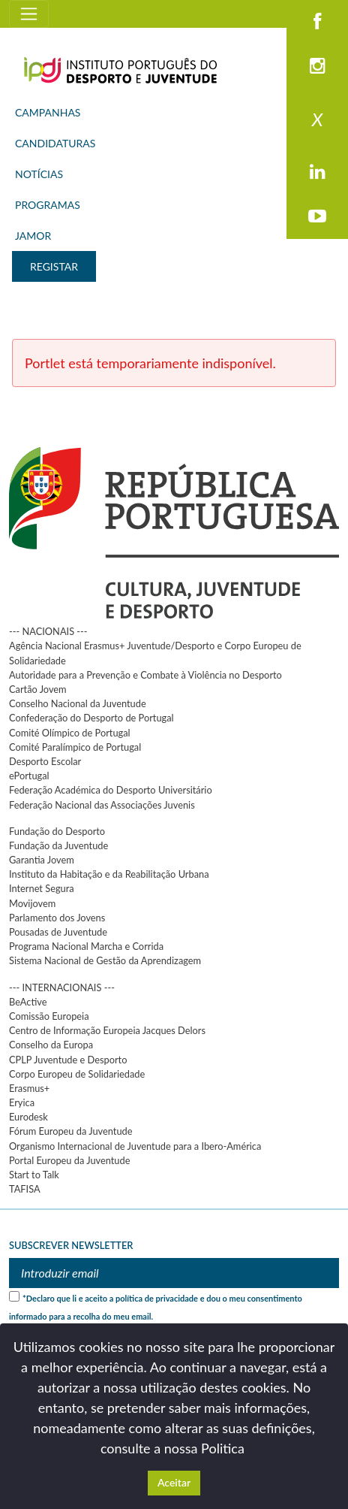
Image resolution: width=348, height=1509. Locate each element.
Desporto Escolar (45, 761)
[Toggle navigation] (29, 14)
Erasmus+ (29, 1088)
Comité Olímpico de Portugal (69, 733)
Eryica (21, 1102)
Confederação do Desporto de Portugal (91, 718)
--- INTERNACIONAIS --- (62, 987)
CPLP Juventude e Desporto (68, 1060)
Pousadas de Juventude (58, 932)
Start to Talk (34, 1175)
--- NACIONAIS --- (48, 631)
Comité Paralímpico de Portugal (75, 747)
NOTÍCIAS (39, 174)
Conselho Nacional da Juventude (77, 703)
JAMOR (33, 235)
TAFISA (24, 1189)
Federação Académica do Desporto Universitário (110, 790)
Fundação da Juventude (58, 845)
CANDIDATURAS (55, 143)
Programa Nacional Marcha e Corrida (86, 946)
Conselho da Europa (51, 1045)
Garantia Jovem (41, 860)
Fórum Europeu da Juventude (70, 1131)
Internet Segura (41, 888)
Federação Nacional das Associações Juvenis (102, 805)
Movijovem (32, 903)
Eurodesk (28, 1117)
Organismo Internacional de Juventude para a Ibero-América (135, 1146)
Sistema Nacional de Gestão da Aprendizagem (105, 960)
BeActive (28, 1002)
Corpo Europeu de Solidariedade (77, 1074)
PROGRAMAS (47, 204)
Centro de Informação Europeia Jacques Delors (107, 1030)
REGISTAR (54, 266)
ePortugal (29, 776)
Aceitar (174, 1482)
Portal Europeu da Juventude (69, 1160)
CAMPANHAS (47, 112)
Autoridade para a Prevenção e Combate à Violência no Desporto (145, 675)
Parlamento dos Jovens (57, 918)
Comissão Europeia (49, 1016)
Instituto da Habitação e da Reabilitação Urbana (109, 874)
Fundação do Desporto (57, 831)
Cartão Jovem (38, 689)
